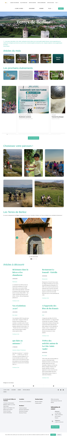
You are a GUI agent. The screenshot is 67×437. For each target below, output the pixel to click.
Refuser (59, 434)
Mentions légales (38, 401)
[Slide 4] (36, 259)
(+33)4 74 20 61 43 (59, 422)
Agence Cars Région (14, 2)
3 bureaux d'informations (8, 403)
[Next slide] (50, 237)
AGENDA (5, 391)
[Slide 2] (33, 259)
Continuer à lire (15, 300)
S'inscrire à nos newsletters (25, 401)
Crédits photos (38, 403)
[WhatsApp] (54, 386)
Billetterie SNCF (23, 2)
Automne (14, 350)
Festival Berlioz (26, 389)
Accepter (53, 434)
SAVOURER (31, 8)
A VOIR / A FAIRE (20, 8)
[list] (33, 237)
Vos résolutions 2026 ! (19, 307)
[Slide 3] (35, 259)
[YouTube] (63, 389)
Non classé (14, 315)
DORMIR (41, 8)
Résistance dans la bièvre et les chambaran (20, 272)
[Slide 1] (31, 259)
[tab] (8, 134)
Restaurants (44, 279)
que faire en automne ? (17, 342)
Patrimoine (14, 281)
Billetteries (61, 8)
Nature (18, 350)
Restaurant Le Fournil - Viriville (49, 271)
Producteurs (23, 350)
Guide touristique (23, 408)
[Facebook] (13, 386)
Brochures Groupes (23, 411)
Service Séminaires (42, 2)
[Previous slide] (17, 237)
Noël (43, 315)
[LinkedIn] (33, 386)
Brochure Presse (22, 412)
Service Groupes (32, 2)
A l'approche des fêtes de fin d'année (50, 307)
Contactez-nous (50, 2)
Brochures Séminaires (24, 409)
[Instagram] (60, 389)
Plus (57, 2)
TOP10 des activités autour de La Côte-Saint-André (50, 344)
